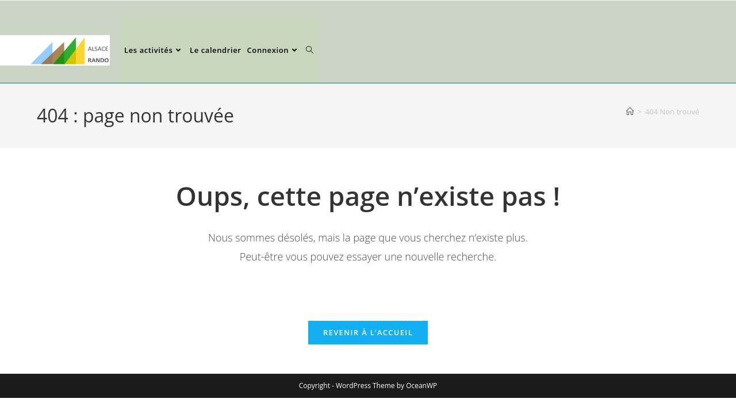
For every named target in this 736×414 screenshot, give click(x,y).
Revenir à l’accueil (368, 332)
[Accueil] (630, 111)
